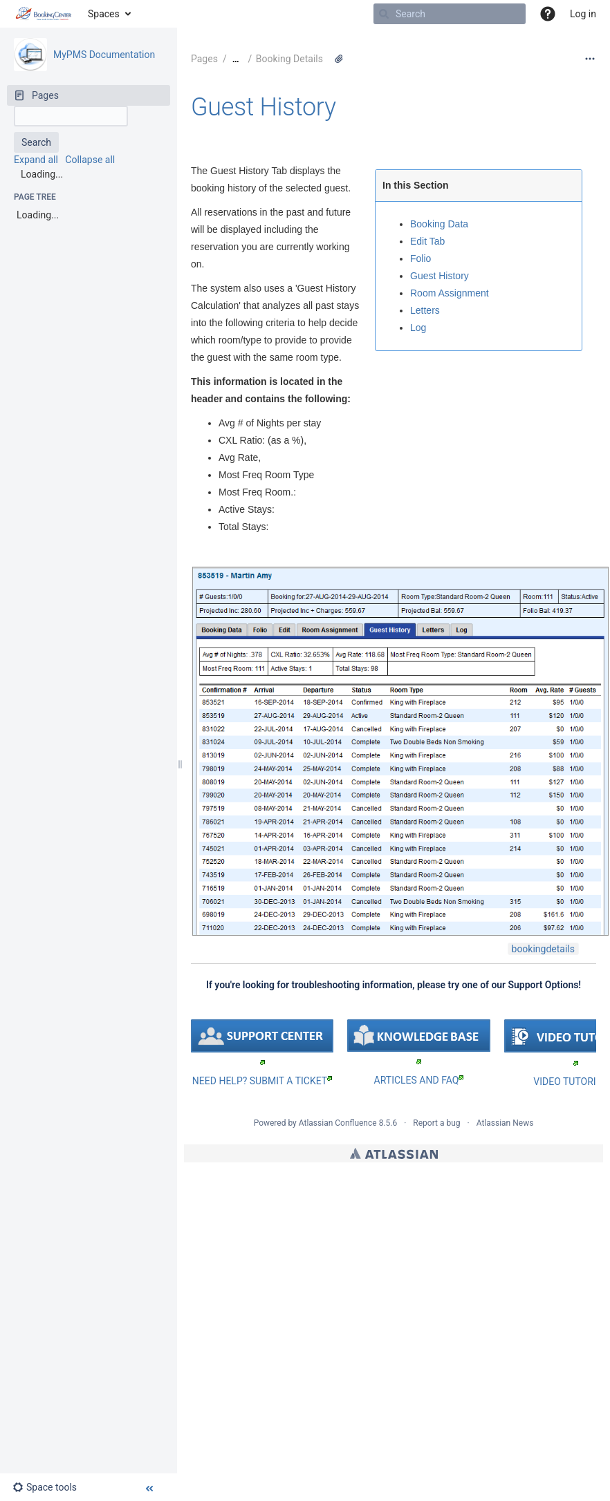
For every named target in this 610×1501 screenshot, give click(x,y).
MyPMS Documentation (104, 54)
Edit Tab (427, 241)
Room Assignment (449, 293)
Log (418, 327)
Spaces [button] (104, 13)
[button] (548, 14)
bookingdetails (543, 948)
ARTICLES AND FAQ (419, 1080)
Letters (425, 310)
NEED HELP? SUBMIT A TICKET (262, 1080)
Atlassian (394, 1153)
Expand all (36, 159)
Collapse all (90, 159)
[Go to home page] (44, 14)
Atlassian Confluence (338, 1123)
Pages (204, 58)
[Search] (383, 13)
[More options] (590, 58)
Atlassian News (505, 1123)
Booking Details (289, 58)
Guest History (263, 107)
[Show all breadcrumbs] (235, 59)
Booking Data (439, 223)
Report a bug (436, 1123)
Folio (420, 258)
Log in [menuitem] (583, 13)
